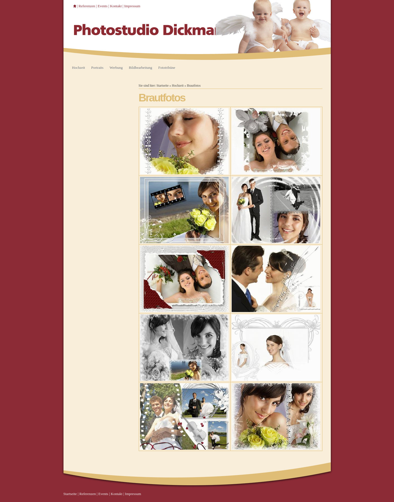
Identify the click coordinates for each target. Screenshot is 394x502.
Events (102, 6)
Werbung (116, 67)
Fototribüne (166, 67)
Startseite (162, 85)
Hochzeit (78, 67)
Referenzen (87, 6)
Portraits (97, 67)
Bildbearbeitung (140, 67)
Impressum (132, 6)
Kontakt (116, 6)
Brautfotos (193, 85)
